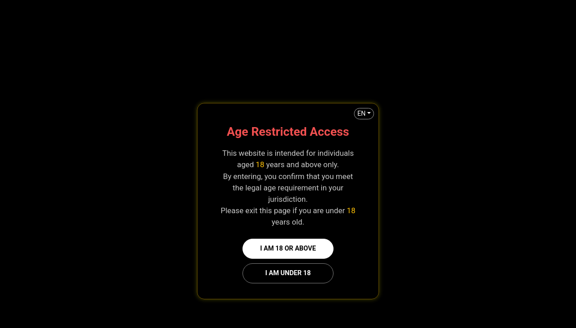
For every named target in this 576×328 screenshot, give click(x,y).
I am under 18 (288, 273)
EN (361, 113)
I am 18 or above (288, 248)
